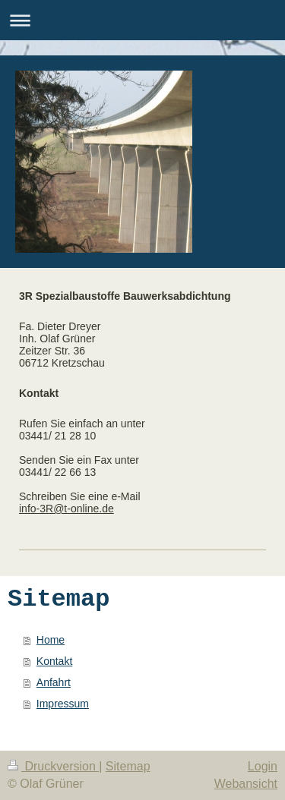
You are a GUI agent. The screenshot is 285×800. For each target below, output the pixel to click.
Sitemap (128, 766)
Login (262, 766)
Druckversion (53, 766)
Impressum (62, 704)
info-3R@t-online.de (66, 508)
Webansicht (245, 783)
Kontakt (54, 661)
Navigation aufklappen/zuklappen (142, 20)
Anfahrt (53, 682)
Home (50, 640)
